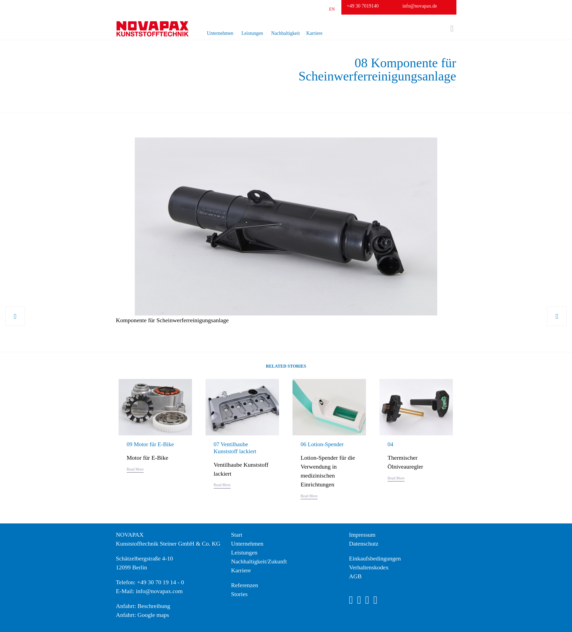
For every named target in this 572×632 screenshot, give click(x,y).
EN (332, 9)
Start (237, 534)
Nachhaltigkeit (285, 33)
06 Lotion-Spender (323, 444)
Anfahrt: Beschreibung (143, 606)
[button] (135, 470)
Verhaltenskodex (369, 567)
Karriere (314, 33)
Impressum (362, 534)
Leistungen (252, 33)
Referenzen (244, 585)
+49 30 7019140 (363, 6)
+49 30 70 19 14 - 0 (160, 582)
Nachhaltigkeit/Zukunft (259, 561)
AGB (355, 576)
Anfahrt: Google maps (142, 614)
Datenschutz (363, 543)
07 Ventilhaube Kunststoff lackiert (236, 448)
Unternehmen (220, 33)
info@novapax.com (159, 591)
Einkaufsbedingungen (375, 558)
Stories (239, 594)
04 (390, 444)
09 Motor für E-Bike (151, 444)
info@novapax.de (419, 6)
